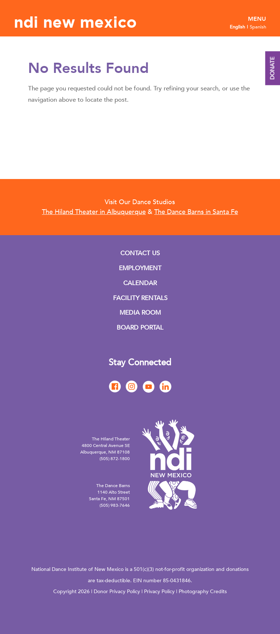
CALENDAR (140, 283)
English (237, 27)
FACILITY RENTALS (140, 298)
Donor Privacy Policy (117, 591)
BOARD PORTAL (140, 327)
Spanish (258, 27)
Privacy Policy (159, 591)
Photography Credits (203, 591)
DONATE (272, 68)
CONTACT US (140, 253)
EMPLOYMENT (140, 268)
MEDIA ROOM (140, 312)
